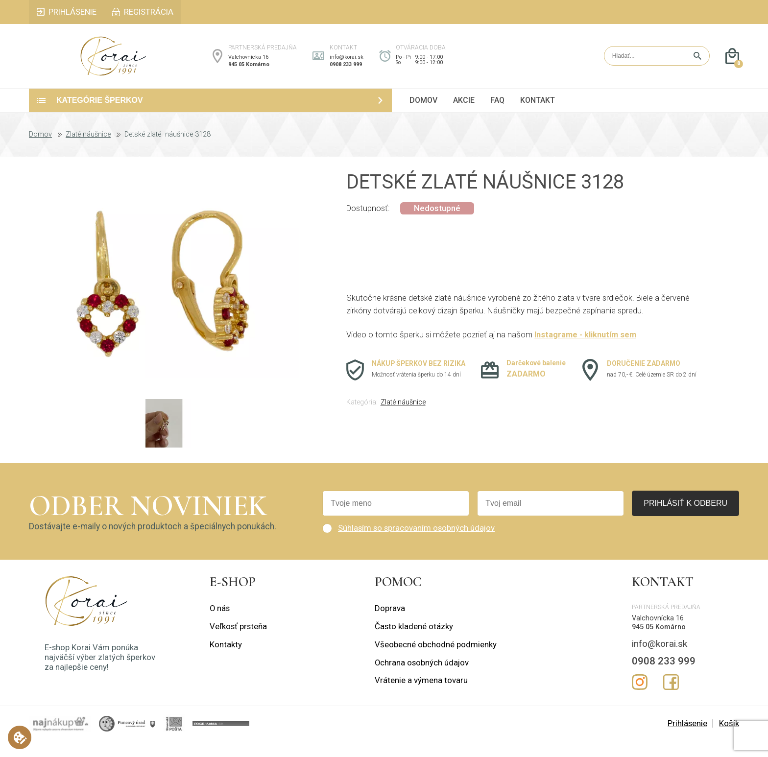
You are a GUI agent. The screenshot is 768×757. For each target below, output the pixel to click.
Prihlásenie (687, 739)
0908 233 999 (346, 73)
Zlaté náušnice (88, 150)
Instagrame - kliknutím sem (586, 350)
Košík (729, 739)
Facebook (671, 698)
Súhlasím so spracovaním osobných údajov (416, 544)
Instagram (640, 698)
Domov (40, 150)
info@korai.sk (346, 65)
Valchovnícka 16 (248, 65)
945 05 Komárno (248, 73)
